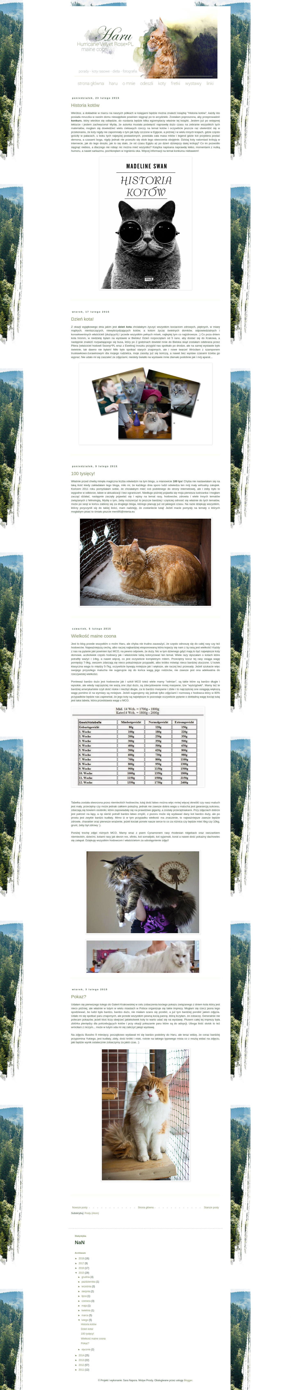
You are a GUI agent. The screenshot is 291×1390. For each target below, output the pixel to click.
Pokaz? (78, 996)
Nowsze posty (80, 1207)
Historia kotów (85, 105)
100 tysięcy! (83, 473)
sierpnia (86, 1291)
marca (85, 1315)
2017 (82, 1263)
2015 (82, 1272)
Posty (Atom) (92, 1213)
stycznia (86, 1349)
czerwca (86, 1301)
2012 (82, 1365)
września (87, 1286)
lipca (84, 1296)
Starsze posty (211, 1207)
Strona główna (146, 1207)
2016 (82, 1268)
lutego (85, 1320)
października (89, 1281)
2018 (82, 1258)
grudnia (86, 1277)
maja (85, 1305)
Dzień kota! (82, 319)
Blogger (188, 1380)
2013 (82, 1360)
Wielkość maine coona (93, 636)
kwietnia (86, 1310)
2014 (82, 1355)
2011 (82, 1369)
